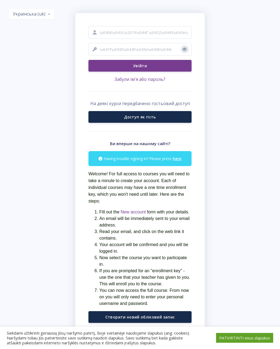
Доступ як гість (140, 117)
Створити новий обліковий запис (140, 317)
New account (132, 212)
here (177, 158)
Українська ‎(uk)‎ (30, 14)
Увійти (140, 65)
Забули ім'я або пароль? (140, 79)
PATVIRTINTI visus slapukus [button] (244, 338)
